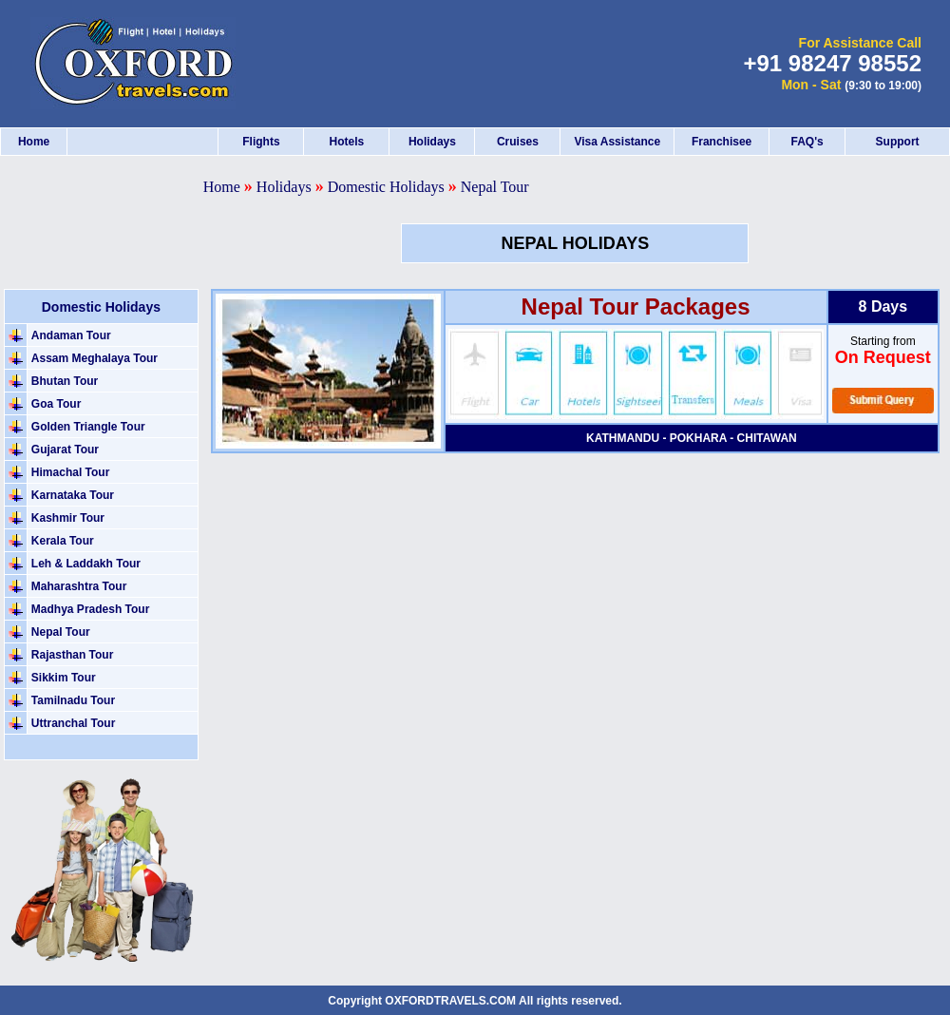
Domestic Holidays (386, 187)
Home (33, 141)
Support (898, 141)
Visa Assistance (617, 141)
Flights (260, 141)
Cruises (518, 141)
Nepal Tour (495, 187)
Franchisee (721, 141)
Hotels (347, 141)
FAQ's (806, 141)
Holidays (432, 141)
